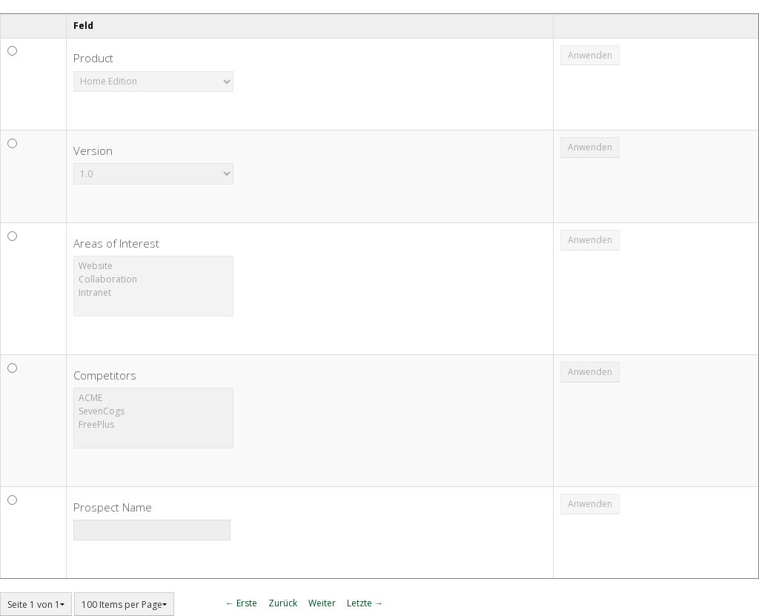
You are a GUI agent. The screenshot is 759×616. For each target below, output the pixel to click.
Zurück (282, 603)
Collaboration (153, 279)
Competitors (104, 375)
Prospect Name (112, 507)
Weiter (322, 603)
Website (153, 266)
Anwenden (590, 55)
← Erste (241, 603)
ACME (153, 398)
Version (93, 150)
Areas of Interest (116, 243)
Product (93, 57)
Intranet (153, 292)
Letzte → (365, 603)
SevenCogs (153, 411)
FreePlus (153, 424)
